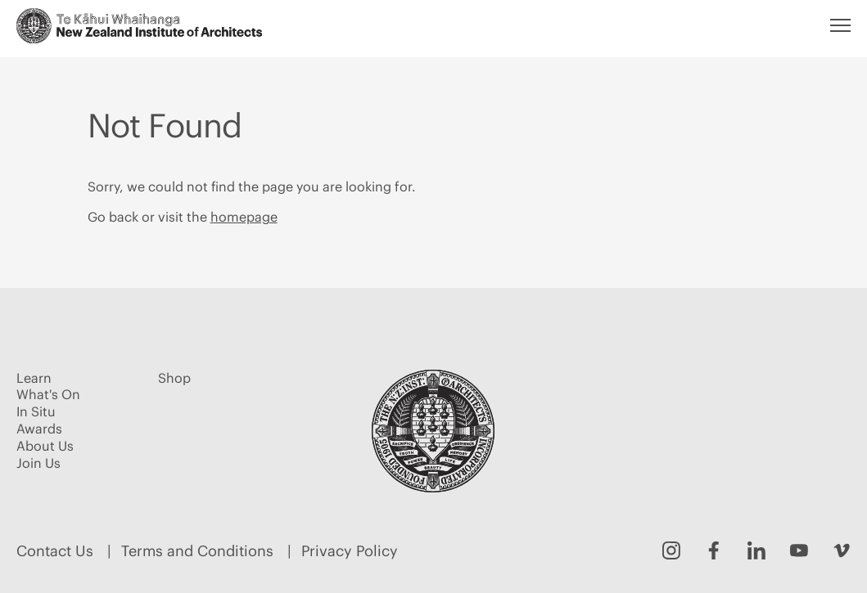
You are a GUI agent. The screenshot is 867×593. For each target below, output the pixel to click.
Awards (39, 428)
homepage (244, 217)
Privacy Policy (349, 550)
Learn (34, 378)
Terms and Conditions (197, 550)
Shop (174, 378)
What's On (48, 394)
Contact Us (54, 550)
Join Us (38, 463)
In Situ (36, 411)
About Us (45, 446)
